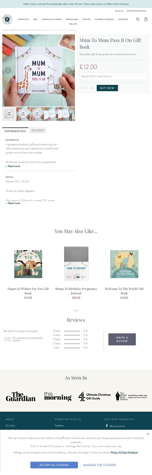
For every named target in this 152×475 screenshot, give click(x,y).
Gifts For (14, 30)
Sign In (119, 11)
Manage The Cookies (99, 465)
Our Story (10, 425)
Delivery (38, 130)
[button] (8, 70)
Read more (14, 166)
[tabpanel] (28, 274)
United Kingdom (137, 10)
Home (5, 30)
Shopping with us (68, 419)
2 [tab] (77, 310)
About (9, 419)
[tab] (15, 130)
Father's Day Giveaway (117, 3)
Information (15, 131)
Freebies (59, 425)
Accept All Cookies (54, 465)
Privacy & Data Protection (124, 452)
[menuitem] (23, 19)
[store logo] (7, 19)
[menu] (73, 21)
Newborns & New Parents (31, 30)
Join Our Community (119, 419)
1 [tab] (75, 310)
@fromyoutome (114, 426)
